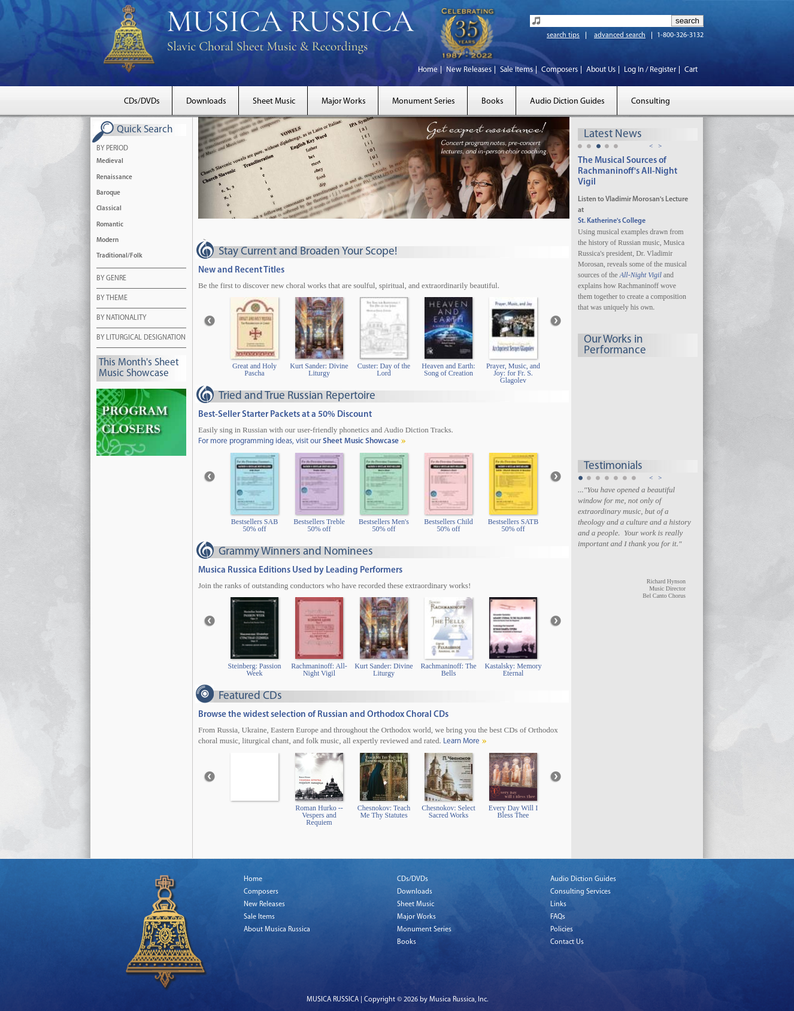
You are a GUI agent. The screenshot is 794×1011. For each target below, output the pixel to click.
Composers (559, 70)
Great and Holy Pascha (254, 369)
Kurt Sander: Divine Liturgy (319, 369)
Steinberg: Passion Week (254, 669)
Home (428, 70)
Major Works (344, 101)
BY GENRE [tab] (111, 279)
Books (492, 101)
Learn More (461, 741)
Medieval (109, 161)
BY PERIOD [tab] (112, 149)
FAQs (557, 917)
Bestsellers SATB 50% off (513, 525)
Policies (561, 929)
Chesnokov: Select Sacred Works (448, 811)
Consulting (650, 101)
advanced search (619, 35)
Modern (107, 240)
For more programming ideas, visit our (298, 441)
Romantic (109, 225)
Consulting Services (580, 891)
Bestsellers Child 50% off (448, 525)
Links (558, 904)
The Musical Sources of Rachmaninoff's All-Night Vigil (627, 171)
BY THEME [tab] (112, 299)
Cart (691, 70)
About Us (601, 70)
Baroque (108, 193)
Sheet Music (274, 101)
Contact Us (567, 942)
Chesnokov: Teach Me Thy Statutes (384, 811)
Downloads (206, 101)
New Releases (469, 70)
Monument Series (423, 101)
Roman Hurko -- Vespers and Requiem (319, 815)
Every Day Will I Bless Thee (513, 811)
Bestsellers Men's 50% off (384, 525)
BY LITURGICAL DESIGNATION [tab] (141, 338)
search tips (563, 35)
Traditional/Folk (119, 256)
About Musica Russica (277, 929)
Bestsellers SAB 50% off (254, 525)
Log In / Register (650, 70)
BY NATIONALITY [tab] (121, 318)
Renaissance (114, 177)
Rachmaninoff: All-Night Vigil (319, 669)
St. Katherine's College (611, 221)
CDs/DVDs (142, 101)
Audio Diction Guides (567, 101)
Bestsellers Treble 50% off (319, 525)
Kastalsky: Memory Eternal (513, 669)
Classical (109, 208)
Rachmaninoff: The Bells (448, 669)
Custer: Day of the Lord (383, 369)
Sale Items (516, 70)
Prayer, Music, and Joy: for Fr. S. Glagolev (513, 373)
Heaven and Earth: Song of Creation (448, 369)
